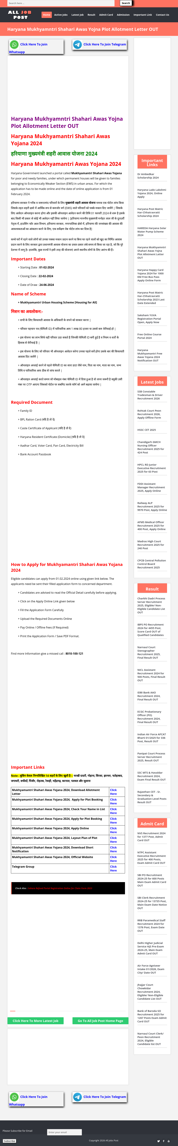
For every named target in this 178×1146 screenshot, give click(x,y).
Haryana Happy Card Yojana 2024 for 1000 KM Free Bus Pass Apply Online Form (150, 275)
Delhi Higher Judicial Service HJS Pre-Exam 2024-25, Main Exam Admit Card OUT (150, 948)
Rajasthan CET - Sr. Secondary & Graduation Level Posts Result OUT (152, 797)
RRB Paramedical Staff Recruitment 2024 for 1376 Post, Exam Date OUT (151, 925)
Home (46, 14)
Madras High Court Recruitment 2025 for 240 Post (150, 544)
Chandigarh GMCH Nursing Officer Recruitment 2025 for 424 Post (150, 447)
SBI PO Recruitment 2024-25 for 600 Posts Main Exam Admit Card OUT (151, 880)
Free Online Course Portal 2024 (149, 336)
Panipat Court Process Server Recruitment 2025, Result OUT (151, 757)
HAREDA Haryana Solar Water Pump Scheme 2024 (151, 231)
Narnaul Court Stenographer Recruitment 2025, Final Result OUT (149, 652)
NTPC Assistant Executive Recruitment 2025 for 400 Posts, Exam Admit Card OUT (151, 858)
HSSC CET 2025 (146, 429)
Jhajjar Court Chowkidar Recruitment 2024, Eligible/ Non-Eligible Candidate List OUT (150, 991)
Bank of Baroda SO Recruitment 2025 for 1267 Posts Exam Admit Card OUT (152, 1016)
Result (91, 14)
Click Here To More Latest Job (35, 1021)
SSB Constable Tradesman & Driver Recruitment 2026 (150, 395)
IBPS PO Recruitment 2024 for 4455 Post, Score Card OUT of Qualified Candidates (150, 630)
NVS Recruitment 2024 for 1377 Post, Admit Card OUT (151, 836)
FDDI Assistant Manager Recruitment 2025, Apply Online (151, 487)
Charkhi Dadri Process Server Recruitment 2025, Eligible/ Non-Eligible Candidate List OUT (151, 605)
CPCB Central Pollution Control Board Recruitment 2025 (151, 564)
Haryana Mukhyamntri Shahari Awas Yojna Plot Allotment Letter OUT (151, 252)
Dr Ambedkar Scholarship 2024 (148, 175)
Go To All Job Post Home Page (100, 1021)
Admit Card (106, 14)
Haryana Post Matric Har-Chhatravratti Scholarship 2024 (150, 212)
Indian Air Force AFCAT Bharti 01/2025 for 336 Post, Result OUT (151, 737)
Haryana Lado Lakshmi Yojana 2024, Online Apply (151, 193)
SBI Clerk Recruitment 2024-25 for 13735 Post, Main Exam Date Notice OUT (152, 903)
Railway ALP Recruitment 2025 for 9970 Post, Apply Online (152, 506)
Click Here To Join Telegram (99, 44)
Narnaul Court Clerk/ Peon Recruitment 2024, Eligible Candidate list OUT (150, 1039)
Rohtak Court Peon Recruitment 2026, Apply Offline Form (149, 414)
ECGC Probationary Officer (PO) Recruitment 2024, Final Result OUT (149, 717)
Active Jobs (60, 14)
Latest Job (77, 14)
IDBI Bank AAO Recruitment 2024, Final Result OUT (149, 696)
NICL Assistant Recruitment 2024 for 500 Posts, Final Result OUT (151, 675)
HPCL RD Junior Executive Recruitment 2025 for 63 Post (151, 468)
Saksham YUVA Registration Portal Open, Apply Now (149, 318)
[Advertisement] (68, 87)
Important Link (143, 14)
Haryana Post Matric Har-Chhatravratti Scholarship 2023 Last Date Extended (151, 298)
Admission (123, 14)
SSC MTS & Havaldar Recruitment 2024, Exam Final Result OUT (151, 776)
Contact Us (162, 14)
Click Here (113, 792)
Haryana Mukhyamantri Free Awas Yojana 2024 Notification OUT (149, 355)
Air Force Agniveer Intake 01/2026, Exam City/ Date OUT (150, 969)
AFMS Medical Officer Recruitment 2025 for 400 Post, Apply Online (151, 525)
